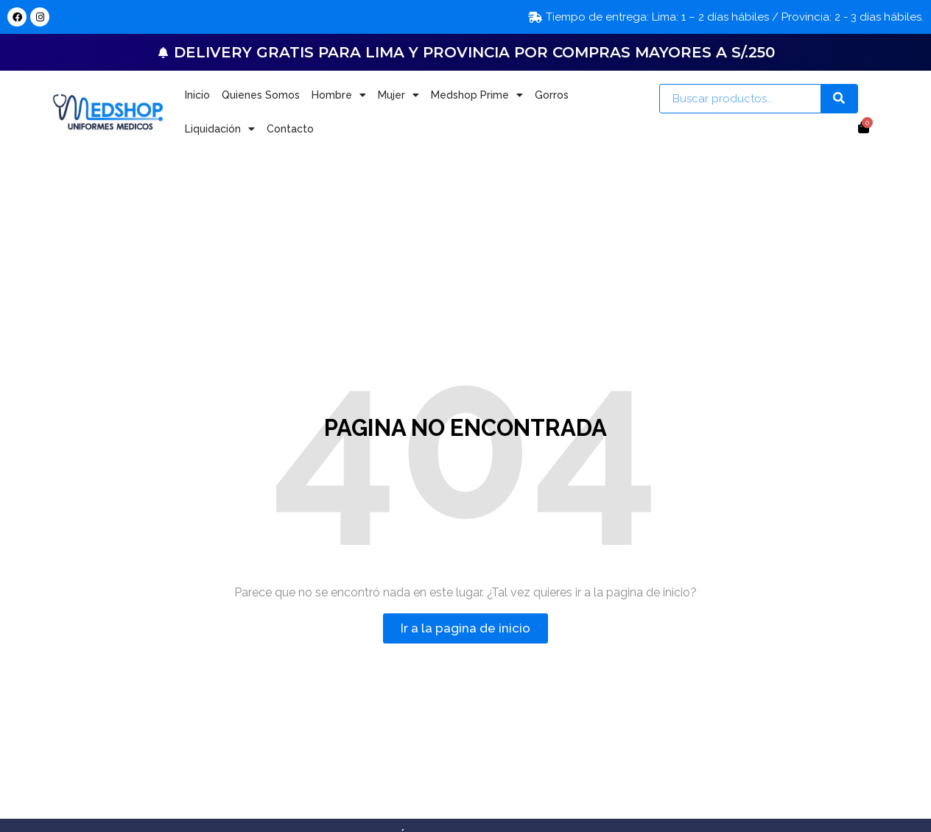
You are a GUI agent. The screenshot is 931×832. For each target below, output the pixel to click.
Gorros (552, 95)
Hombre (339, 94)
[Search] (839, 99)
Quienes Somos (261, 95)
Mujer (398, 94)
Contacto (290, 129)
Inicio (197, 95)
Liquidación (220, 128)
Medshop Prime (477, 94)
